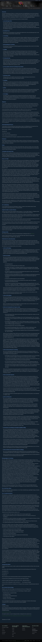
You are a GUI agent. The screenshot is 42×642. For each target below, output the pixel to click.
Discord (13, 636)
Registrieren (37, 0)
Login (39, 0)
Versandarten (23, 628)
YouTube (13, 631)
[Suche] (35, 6)
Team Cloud (3, 633)
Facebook (13, 628)
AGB (32, 627)
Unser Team (3, 630)
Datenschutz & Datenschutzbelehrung (7, 8)
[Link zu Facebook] (2, 0)
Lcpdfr (13, 634)
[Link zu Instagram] (3, 0)
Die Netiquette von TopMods (5, 627)
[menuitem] (36, 0)
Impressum (32, 233)
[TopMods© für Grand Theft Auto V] (21, 3)
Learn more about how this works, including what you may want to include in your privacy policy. (17, 615)
